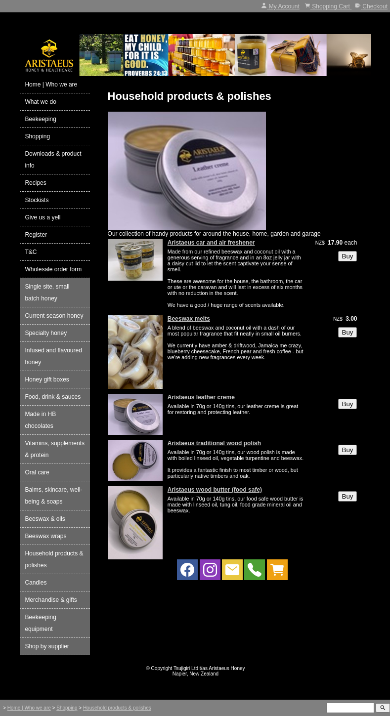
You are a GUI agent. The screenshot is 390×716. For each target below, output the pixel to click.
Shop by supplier (47, 646)
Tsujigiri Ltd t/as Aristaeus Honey (209, 668)
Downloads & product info (53, 159)
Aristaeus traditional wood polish (214, 443)
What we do (40, 101)
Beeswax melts (189, 318)
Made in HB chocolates (40, 420)
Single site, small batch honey (47, 292)
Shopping (37, 136)
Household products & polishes (54, 559)
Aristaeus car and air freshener (211, 242)
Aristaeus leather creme (201, 397)
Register (36, 234)
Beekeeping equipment (40, 623)
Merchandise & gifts (51, 599)
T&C (31, 252)
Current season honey (54, 315)
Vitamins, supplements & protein (55, 449)
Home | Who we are (51, 84)
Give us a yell (42, 217)
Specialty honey (46, 333)
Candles (35, 582)
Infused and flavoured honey (53, 356)
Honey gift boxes (47, 379)
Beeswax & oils (45, 518)
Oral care (37, 472)
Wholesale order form (53, 269)
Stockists (36, 200)
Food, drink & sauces (53, 396)
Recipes (35, 182)
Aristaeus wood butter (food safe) (215, 489)
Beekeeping (40, 119)
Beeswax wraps (45, 536)
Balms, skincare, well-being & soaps (53, 495)
